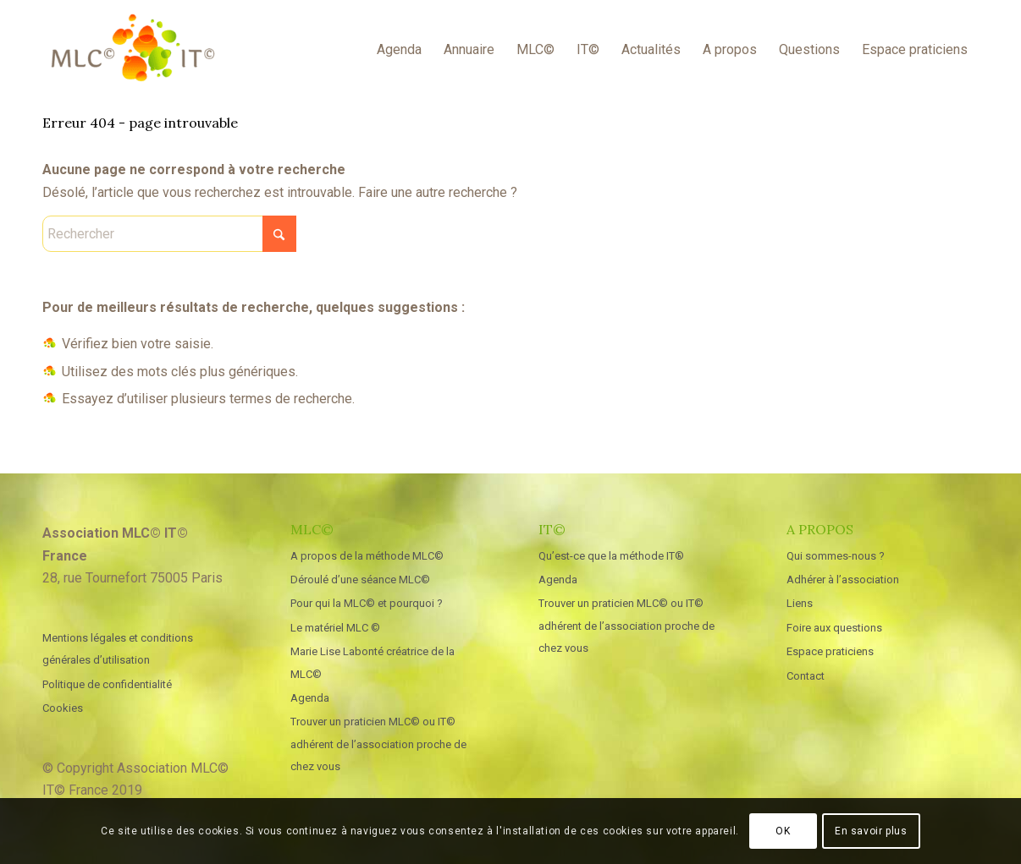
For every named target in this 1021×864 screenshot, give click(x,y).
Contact (805, 676)
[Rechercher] (169, 234)
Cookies (62, 708)
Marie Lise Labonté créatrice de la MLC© (372, 662)
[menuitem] (399, 50)
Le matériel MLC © (335, 627)
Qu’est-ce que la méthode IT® (611, 556)
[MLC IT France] (132, 50)
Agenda (309, 698)
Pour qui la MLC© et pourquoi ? (366, 603)
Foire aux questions (834, 627)
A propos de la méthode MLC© (367, 556)
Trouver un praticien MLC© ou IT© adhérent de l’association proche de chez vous (378, 744)
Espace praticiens (830, 651)
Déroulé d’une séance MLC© (360, 579)
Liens (799, 603)
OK (782, 831)
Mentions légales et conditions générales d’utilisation (117, 649)
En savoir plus (871, 831)
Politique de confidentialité (107, 684)
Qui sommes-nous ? (835, 556)
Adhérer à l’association (842, 579)
